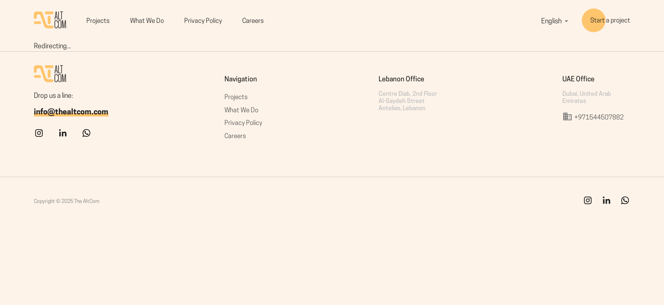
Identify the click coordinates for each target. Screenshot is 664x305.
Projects (98, 21)
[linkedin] (63, 136)
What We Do (147, 21)
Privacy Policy (203, 21)
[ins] (588, 204)
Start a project (610, 21)
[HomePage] (50, 21)
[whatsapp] (86, 136)
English (555, 21)
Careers (253, 21)
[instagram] (39, 136)
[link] (606, 204)
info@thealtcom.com (71, 112)
